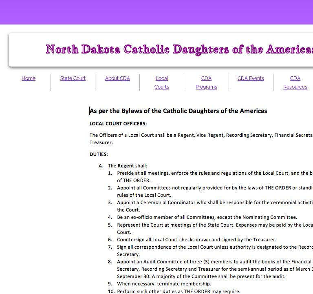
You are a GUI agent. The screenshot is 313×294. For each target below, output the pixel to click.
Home (28, 78)
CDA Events (251, 78)
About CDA (117, 78)
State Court (73, 78)
